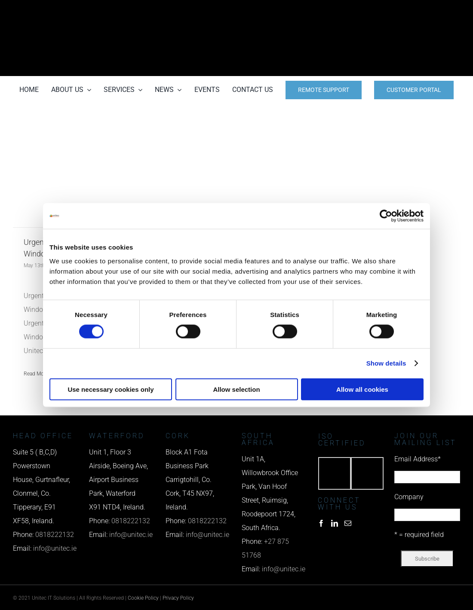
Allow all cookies (362, 389)
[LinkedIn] (334, 523)
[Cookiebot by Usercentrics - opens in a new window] (386, 216)
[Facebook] (321, 523)
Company (409, 497)
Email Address (417, 459)
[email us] (391, 38)
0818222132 (54, 535)
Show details (386, 363)
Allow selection (236, 389)
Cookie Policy (143, 598)
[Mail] (347, 523)
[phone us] (391, 12)
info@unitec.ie (55, 548)
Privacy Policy (178, 598)
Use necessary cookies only (111, 389)
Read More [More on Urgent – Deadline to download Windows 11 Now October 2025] (36, 374)
